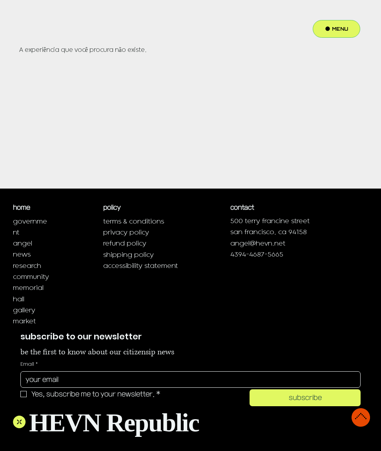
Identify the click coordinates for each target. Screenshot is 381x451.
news (22, 254)
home (21, 207)
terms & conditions (133, 221)
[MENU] (336, 29)
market (24, 321)
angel (22, 243)
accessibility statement (140, 266)
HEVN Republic (114, 422)
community (31, 277)
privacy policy (126, 232)
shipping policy (128, 255)
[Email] (188, 379)
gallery (24, 310)
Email (29, 364)
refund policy (124, 243)
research (27, 266)
